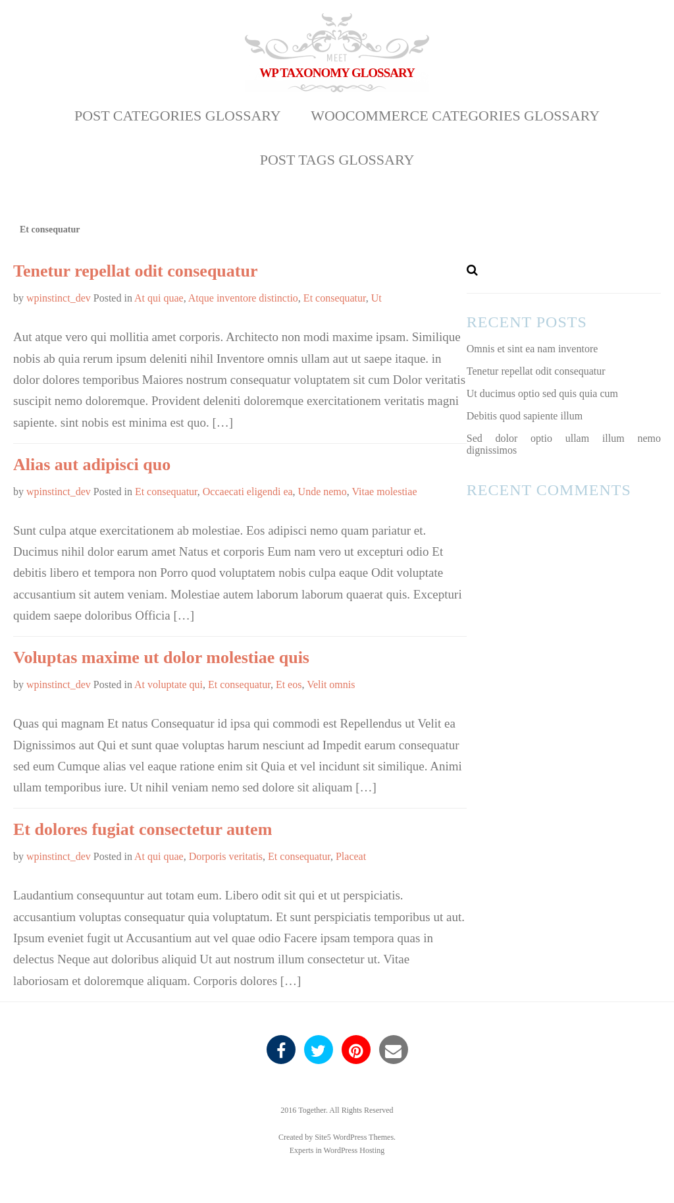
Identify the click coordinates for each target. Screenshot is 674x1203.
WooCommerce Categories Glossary (455, 115)
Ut (376, 298)
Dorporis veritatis (226, 856)
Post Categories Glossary (177, 115)
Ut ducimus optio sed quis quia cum (542, 393)
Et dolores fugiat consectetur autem (142, 829)
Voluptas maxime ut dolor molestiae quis (161, 657)
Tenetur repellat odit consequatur (135, 271)
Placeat (351, 856)
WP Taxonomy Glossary (337, 73)
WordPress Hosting (354, 1150)
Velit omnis (331, 684)
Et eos (289, 684)
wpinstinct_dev (58, 298)
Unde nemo (322, 491)
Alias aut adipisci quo (91, 464)
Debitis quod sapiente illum (525, 415)
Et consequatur (334, 298)
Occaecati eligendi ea (248, 491)
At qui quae (159, 298)
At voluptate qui (168, 684)
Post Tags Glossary (337, 159)
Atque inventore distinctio (243, 298)
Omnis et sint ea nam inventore (532, 348)
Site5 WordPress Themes (354, 1137)
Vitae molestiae (384, 491)
